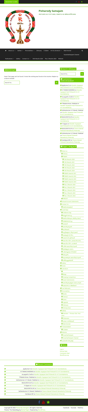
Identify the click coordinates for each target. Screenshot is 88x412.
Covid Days (65, 210)
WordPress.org (64, 355)
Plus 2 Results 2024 (50, 58)
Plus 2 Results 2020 (69, 184)
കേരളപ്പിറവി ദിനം (68, 235)
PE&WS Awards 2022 (70, 176)
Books (65, 294)
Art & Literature (55, 50)
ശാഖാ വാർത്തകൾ (68, 321)
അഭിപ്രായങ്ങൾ (67, 207)
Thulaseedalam (66, 327)
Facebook (66, 408)
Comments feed (64, 353)
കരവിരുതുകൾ (67, 226)
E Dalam (46, 50)
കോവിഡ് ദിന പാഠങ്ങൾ (70, 243)
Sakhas (19, 50)
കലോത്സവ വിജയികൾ (69, 285)
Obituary (39, 50)
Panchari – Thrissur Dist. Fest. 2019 (71, 314)
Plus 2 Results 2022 (69, 190)
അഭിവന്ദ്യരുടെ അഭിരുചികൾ (72, 218)
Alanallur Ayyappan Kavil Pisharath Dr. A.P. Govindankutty (71, 92)
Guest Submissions (68, 280)
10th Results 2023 (69, 168)
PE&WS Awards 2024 (70, 182)
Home (63, 266)
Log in (62, 349)
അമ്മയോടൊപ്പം (67, 221)
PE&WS (65, 156)
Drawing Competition (69, 277)
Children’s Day (67, 212)
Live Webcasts (66, 288)
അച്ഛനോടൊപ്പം (67, 215)
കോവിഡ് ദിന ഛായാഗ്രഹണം (72, 240)
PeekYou (80, 408)
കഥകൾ (65, 224)
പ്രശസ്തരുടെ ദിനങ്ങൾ (69, 252)
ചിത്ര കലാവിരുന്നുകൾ (70, 246)
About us (11, 50)
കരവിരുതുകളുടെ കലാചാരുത (72, 282)
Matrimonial (67, 50)
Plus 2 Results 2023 (69, 193)
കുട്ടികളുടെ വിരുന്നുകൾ (70, 232)
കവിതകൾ (66, 229)
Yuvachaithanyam (68, 335)
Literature (65, 268)
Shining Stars (67, 308)
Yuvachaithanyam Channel (71, 54)
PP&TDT (65, 198)
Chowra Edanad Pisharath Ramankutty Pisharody (50, 388)
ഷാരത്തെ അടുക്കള (67, 341)
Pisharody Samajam (51, 11)
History (65, 154)
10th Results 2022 (69, 165)
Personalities (29, 50)
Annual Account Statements (70, 201)
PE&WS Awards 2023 (70, 179)
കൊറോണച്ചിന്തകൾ (69, 238)
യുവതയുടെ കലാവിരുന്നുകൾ (72, 257)
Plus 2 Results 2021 (69, 187)
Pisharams (66, 318)
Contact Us (25, 58)
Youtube (73, 408)
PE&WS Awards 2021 (70, 173)
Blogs (64, 274)
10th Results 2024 (37, 58)
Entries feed (63, 351)
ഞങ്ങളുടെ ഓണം (68, 249)
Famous (65, 296)
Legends (65, 302)
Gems (64, 299)
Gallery (18, 58)
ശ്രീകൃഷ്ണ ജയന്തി (68, 260)
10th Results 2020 (69, 159)
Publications (9, 58)
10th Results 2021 (69, 162)
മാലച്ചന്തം (66, 254)
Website (60, 58)
